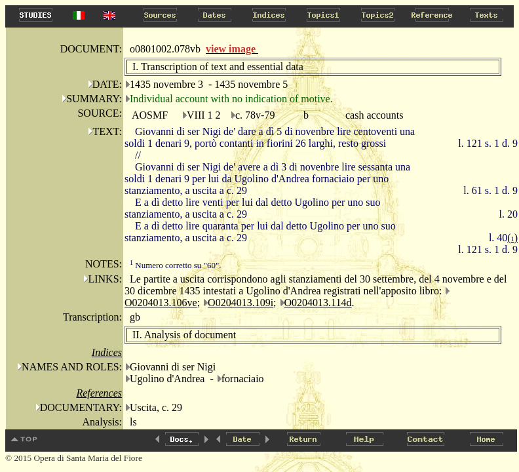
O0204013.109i (240, 302)
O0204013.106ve (161, 302)
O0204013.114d (318, 302)
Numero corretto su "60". (175, 265)
